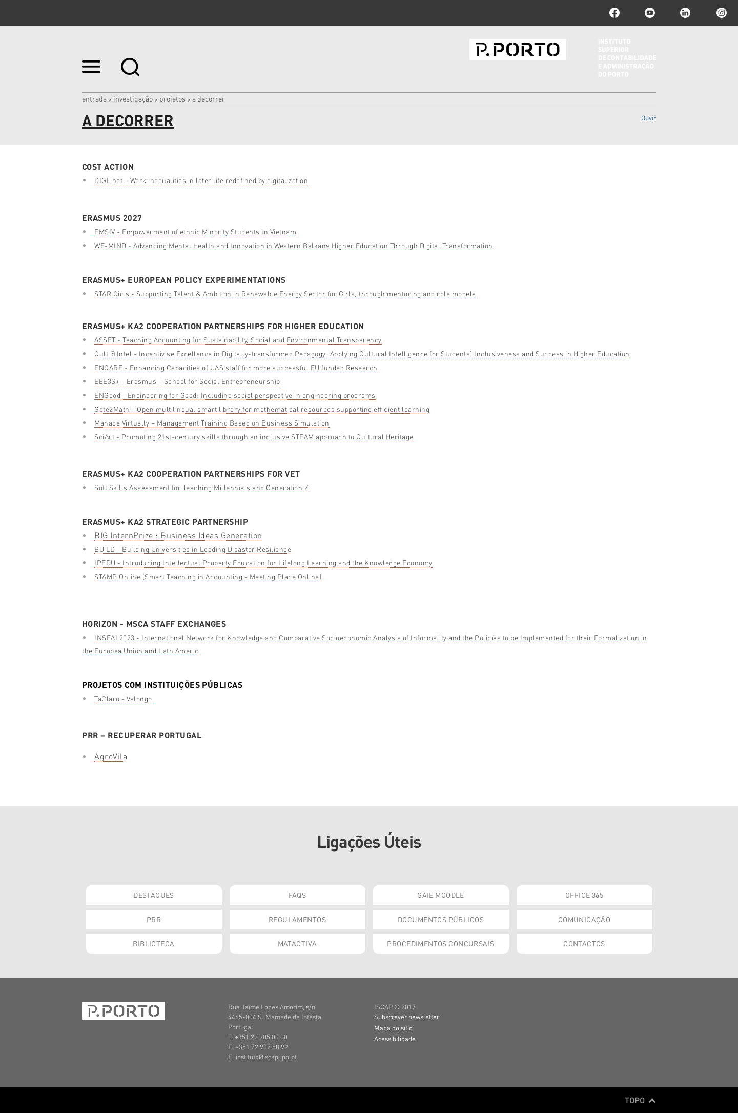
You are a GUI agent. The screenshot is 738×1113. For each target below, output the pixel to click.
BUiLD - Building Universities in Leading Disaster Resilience (192, 548)
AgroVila (110, 756)
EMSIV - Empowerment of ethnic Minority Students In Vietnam (195, 231)
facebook (614, 13)
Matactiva (297, 943)
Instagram (720, 13)
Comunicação (584, 919)
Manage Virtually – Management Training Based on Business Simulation (212, 422)
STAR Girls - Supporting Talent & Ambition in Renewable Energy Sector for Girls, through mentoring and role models (285, 293)
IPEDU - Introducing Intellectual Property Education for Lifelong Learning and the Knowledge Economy (263, 562)
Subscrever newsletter (406, 1016)
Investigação (133, 98)
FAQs (297, 894)
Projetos (172, 98)
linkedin (685, 13)
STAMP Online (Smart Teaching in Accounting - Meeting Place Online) (207, 576)
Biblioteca (153, 943)
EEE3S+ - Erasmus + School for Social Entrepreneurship (187, 381)
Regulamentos (297, 919)
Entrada (94, 98)
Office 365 (584, 894)
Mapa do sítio (393, 1027)
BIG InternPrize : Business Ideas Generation (178, 535)
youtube (650, 13)
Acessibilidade (395, 1038)
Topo (640, 1100)
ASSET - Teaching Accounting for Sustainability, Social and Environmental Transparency (238, 339)
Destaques (153, 894)
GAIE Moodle (440, 894)
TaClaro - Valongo (123, 698)
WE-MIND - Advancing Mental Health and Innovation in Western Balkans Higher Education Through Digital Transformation (293, 245)
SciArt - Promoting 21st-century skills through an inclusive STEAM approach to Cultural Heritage (254, 436)
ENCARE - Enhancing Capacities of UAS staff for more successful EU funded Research (236, 367)
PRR (154, 919)
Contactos (584, 943)
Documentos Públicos (441, 919)
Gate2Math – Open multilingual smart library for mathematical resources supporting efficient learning (261, 408)
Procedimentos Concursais (440, 943)
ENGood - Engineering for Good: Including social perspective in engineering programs (235, 395)
